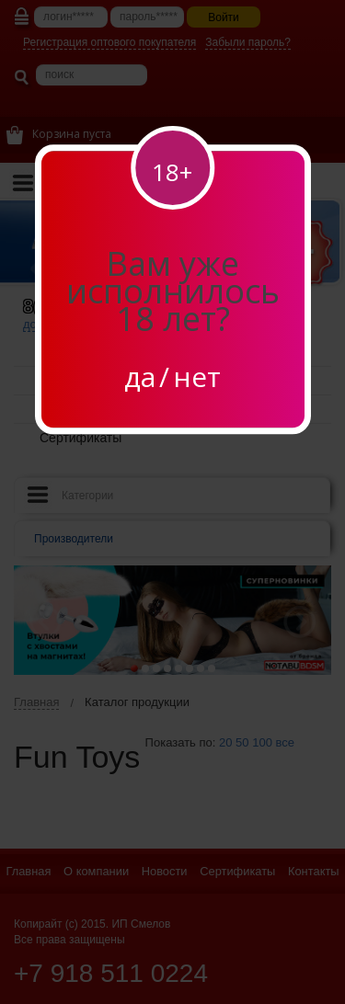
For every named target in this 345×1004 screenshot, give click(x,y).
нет (197, 376)
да (139, 376)
